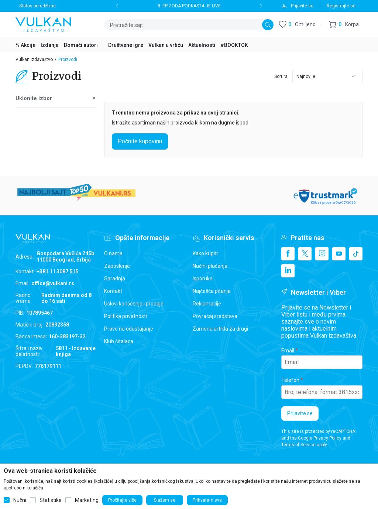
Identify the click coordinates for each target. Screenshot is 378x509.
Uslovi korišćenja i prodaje (134, 304)
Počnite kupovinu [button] (140, 141)
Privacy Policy (327, 438)
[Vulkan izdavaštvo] (43, 23)
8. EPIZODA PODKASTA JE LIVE (189, 5)
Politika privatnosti (125, 316)
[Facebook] (288, 253)
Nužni (19, 500)
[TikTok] (355, 253)
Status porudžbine (37, 5)
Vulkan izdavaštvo (34, 59)
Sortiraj (281, 76)
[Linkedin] (288, 270)
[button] (344, 24)
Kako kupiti (205, 253)
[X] (305, 253)
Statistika (50, 500)
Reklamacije (207, 304)
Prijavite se (300, 413)
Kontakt (113, 291)
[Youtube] (339, 253)
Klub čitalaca (118, 341)
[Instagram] (322, 253)
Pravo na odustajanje (128, 329)
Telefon (290, 380)
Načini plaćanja (210, 266)
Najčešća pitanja (212, 291)
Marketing (87, 500)
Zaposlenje (117, 266)
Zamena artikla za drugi (220, 329)
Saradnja (114, 278)
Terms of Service (298, 444)
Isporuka (203, 278)
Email (287, 350)
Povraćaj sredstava (215, 316)
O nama (113, 253)
